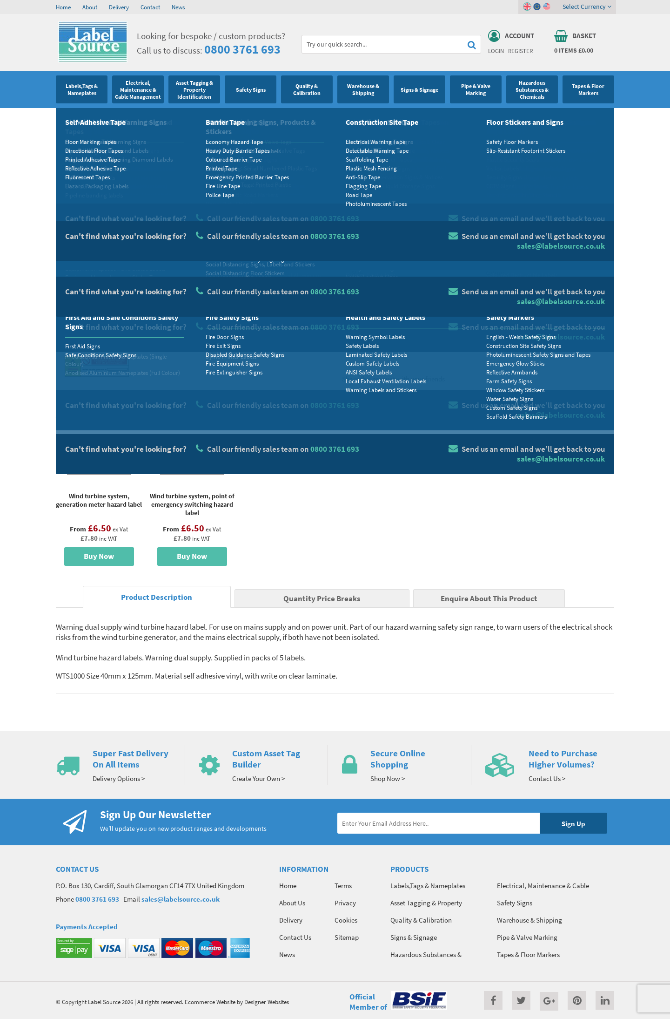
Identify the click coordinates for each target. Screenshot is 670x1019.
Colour (495, 273)
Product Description (156, 597)
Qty (356, 310)
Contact (150, 7)
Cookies (346, 920)
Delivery (119, 7)
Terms (343, 885)
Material (363, 236)
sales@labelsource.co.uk (180, 899)
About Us (292, 902)
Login (496, 50)
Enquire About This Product (489, 599)
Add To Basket (544, 327)
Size (357, 273)
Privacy (345, 902)
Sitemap (347, 937)
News (178, 7)
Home (63, 7)
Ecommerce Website (210, 1001)
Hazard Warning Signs (141, 118)
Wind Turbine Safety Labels (208, 118)
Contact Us (295, 937)
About (89, 7)
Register (520, 50)
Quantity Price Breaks (538, 207)
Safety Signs (91, 118)
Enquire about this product (545, 345)
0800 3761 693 (242, 49)
